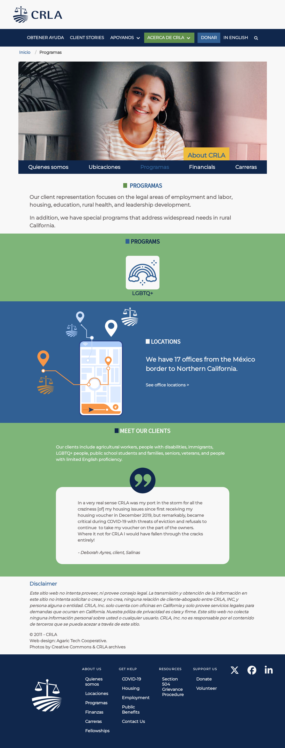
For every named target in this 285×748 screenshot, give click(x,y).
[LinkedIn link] (269, 672)
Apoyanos (122, 37)
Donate (204, 679)
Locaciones (96, 693)
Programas (154, 167)
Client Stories (87, 37)
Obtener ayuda (45, 37)
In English (235, 37)
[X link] (234, 672)
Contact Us (133, 721)
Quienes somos (48, 167)
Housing (131, 688)
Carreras (246, 167)
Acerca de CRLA (165, 37)
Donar (209, 37)
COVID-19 (131, 679)
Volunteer (206, 688)
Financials (202, 167)
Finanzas (94, 712)
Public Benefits (131, 710)
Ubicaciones (104, 167)
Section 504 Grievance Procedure (173, 687)
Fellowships (97, 730)
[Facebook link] (252, 672)
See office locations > (167, 385)
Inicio (24, 52)
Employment (136, 697)
